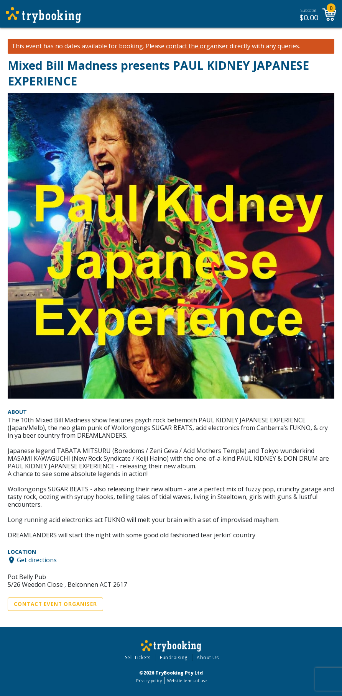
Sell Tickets (138, 657)
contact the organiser (197, 46)
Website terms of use (187, 680)
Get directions (37, 560)
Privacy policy (149, 680)
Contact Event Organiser (55, 604)
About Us (208, 657)
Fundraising (173, 657)
